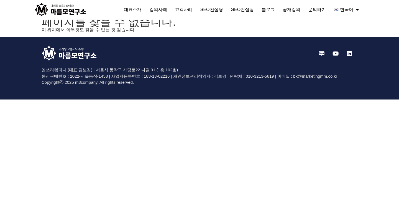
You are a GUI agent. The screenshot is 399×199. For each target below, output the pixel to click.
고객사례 (184, 9)
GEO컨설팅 (242, 9)
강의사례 (158, 9)
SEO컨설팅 (211, 9)
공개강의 (291, 9)
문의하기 (317, 9)
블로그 (268, 9)
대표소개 (133, 9)
